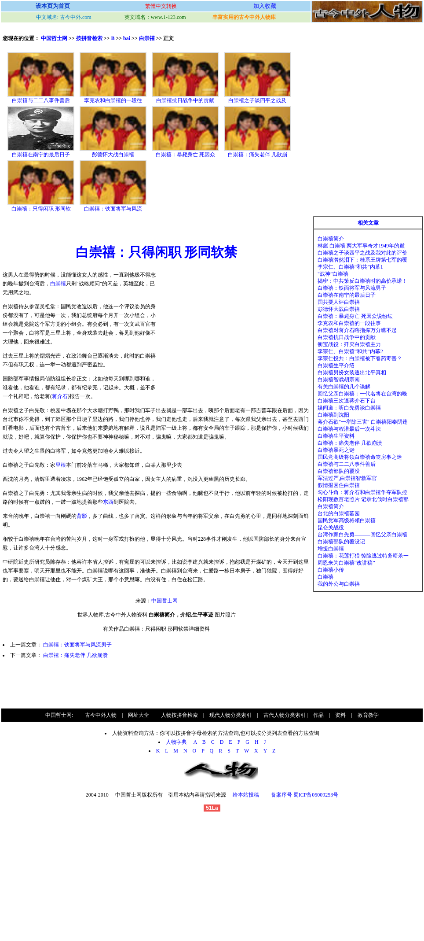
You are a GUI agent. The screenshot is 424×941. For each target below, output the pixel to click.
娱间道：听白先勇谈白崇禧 (349, 408)
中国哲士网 (54, 38)
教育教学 (368, 715)
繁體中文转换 (161, 6)
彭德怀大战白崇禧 (113, 154)
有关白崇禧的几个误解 (344, 387)
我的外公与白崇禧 (339, 584)
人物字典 (179, 742)
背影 (82, 516)
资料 (340, 715)
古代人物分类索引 (284, 715)
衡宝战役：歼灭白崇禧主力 (349, 344)
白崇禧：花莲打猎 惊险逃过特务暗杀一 (363, 556)
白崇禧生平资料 (336, 436)
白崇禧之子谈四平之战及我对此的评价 (362, 253)
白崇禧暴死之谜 (336, 450)
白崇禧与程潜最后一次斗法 (349, 429)
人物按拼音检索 (179, 715)
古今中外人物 (101, 715)
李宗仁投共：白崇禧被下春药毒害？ (360, 358)
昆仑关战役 (331, 527)
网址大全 (138, 715)
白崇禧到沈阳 (333, 415)
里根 (60, 465)
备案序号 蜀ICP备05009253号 (305, 795)
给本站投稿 (245, 795)
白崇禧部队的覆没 (339, 471)
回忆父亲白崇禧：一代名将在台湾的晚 (362, 394)
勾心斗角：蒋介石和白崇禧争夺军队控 (362, 492)
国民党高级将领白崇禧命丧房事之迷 (360, 457)
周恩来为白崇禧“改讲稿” (346, 563)
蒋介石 (60, 396)
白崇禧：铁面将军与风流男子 (77, 645)
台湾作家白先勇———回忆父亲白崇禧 (362, 534)
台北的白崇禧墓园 (339, 513)
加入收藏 (264, 6)
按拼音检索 (89, 38)
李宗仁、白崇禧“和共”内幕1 (350, 267)
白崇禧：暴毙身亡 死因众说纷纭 (355, 316)
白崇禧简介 (331, 239)
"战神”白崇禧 (333, 274)
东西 (108, 502)
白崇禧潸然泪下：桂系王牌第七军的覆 (362, 260)
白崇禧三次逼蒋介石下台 (347, 401)
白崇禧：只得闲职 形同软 (41, 209)
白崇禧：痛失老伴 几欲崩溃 (75, 655)
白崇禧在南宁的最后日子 (41, 154)
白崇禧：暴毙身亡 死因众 (185, 154)
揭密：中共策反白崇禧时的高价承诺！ (362, 281)
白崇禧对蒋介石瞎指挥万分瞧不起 (357, 330)
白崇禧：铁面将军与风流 (113, 209)
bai (126, 38)
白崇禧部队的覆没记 (341, 542)
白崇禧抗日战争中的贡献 (185, 100)
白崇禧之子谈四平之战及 (257, 100)
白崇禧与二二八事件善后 (41, 100)
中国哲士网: (59, 715)
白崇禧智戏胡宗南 (339, 379)
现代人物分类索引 (230, 715)
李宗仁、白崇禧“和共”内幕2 (350, 351)
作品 (318, 715)
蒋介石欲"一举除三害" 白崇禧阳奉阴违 (363, 422)
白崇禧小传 (331, 570)
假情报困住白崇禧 (339, 485)
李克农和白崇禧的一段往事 (349, 323)
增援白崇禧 (331, 549)
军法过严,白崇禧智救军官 (347, 478)
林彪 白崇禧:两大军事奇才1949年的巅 (361, 246)
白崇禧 (147, 38)
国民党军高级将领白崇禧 (347, 520)
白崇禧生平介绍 (336, 365)
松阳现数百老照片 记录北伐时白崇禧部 (363, 499)
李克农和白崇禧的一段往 (113, 100)
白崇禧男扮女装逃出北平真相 (352, 372)
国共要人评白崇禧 (339, 302)
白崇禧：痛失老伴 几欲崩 (257, 154)
